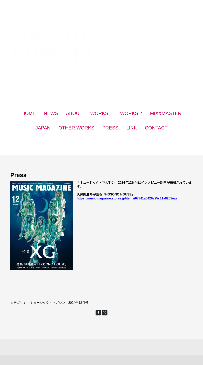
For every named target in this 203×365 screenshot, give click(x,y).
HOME (29, 113)
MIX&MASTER (166, 113)
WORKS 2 (131, 113)
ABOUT (74, 113)
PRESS (110, 127)
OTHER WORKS (76, 127)
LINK (131, 127)
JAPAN (43, 127)
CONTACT (156, 127)
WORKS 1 (101, 113)
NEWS (51, 113)
